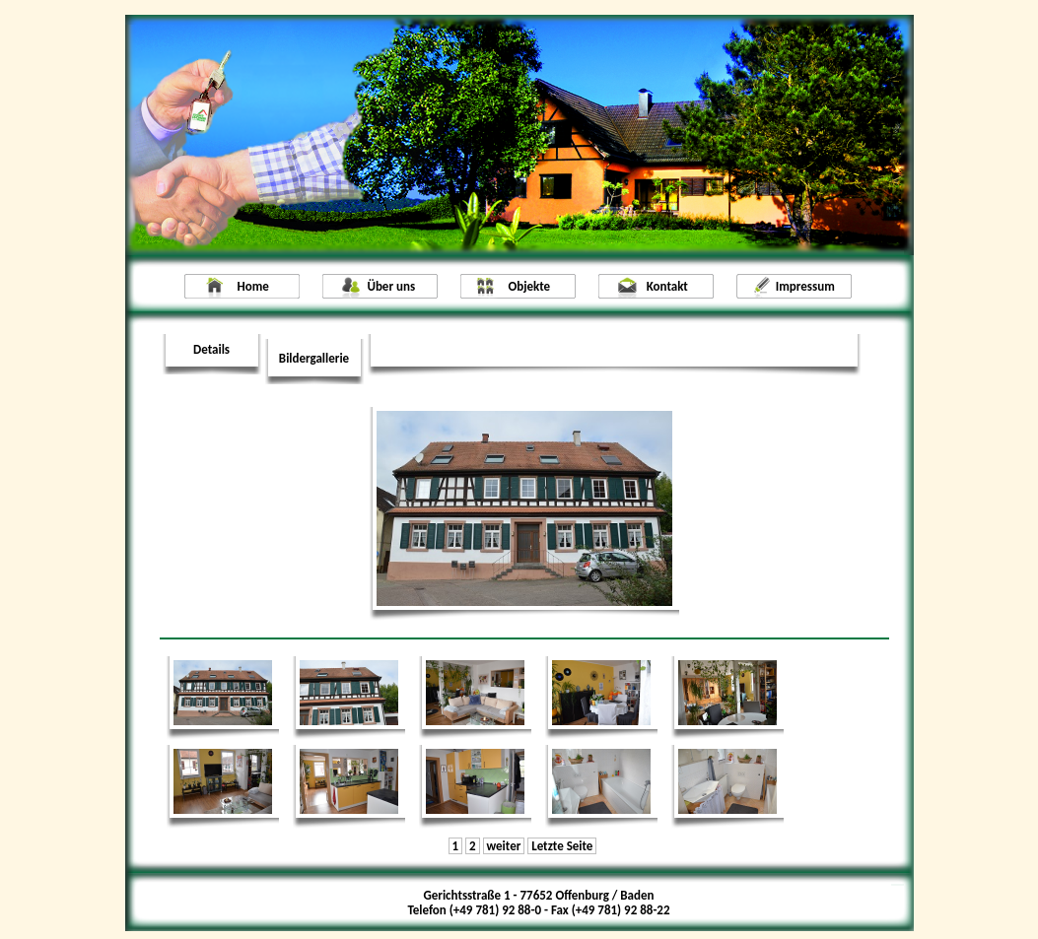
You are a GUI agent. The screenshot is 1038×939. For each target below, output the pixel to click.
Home (253, 286)
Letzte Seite (561, 845)
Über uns (391, 286)
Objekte (529, 286)
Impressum (805, 286)
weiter (503, 845)
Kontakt (667, 286)
